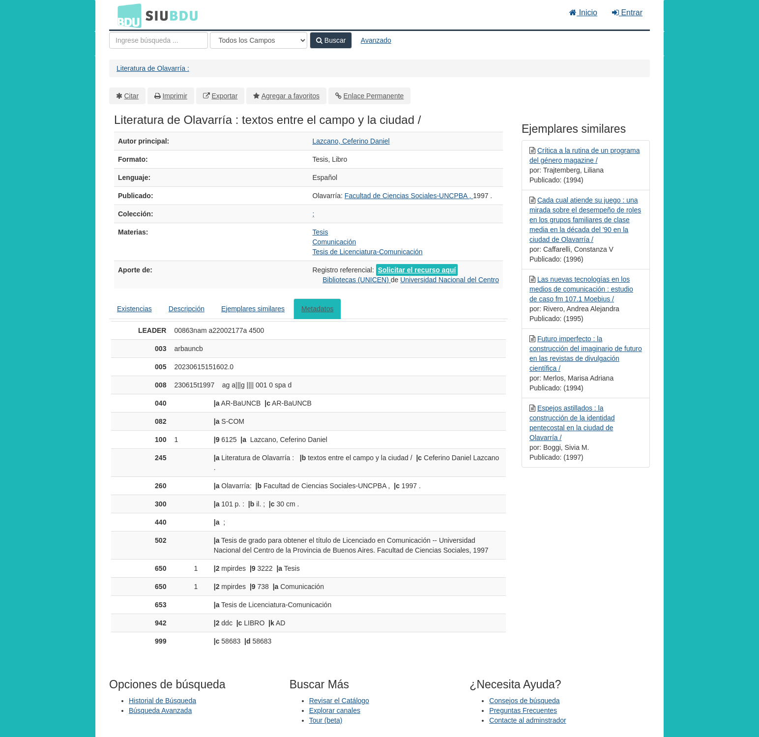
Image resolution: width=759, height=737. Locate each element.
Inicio (583, 12)
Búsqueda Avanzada (160, 710)
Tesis (320, 232)
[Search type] (258, 40)
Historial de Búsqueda (162, 701)
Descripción (186, 309)
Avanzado (376, 40)
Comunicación (334, 242)
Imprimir (174, 96)
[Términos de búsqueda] (158, 40)
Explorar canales (334, 710)
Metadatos (317, 309)
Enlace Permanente (373, 96)
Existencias (134, 309)
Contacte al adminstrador (527, 720)
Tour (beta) (326, 720)
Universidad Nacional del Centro (449, 280)
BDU (127, 15)
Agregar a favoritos (291, 96)
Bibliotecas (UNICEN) (356, 280)
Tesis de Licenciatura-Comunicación (368, 252)
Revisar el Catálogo (339, 701)
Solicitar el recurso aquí (417, 270)
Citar (131, 96)
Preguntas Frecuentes (523, 710)
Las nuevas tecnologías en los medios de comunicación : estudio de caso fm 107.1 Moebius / (581, 289)
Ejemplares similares (253, 309)
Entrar (627, 12)
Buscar (331, 40)
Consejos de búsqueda (524, 701)
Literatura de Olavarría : (153, 68)
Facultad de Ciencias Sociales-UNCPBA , (409, 196)
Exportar (224, 96)
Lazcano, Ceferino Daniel (351, 141)
